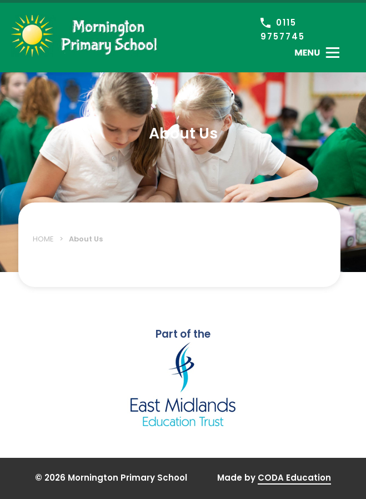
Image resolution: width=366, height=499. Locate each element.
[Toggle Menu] (316, 52)
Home (43, 239)
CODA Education (294, 477)
